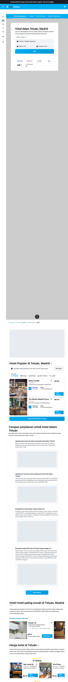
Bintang (32, 371)
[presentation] (51, 359)
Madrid (29, 318)
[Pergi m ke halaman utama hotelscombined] (13, 6)
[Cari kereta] (3, 19)
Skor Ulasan (42, 371)
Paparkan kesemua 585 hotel (18, 614)
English (51, 2)
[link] (37, 414)
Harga (23, 371)
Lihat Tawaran (58, 389)
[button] (66, 2)
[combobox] (21, 32)
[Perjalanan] (3, 32)
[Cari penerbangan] (3, 12)
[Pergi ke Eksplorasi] (3, 27)
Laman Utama (12, 318)
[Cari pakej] (3, 23)
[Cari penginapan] (3, 16)
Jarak (52, 371)
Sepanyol (20, 318)
